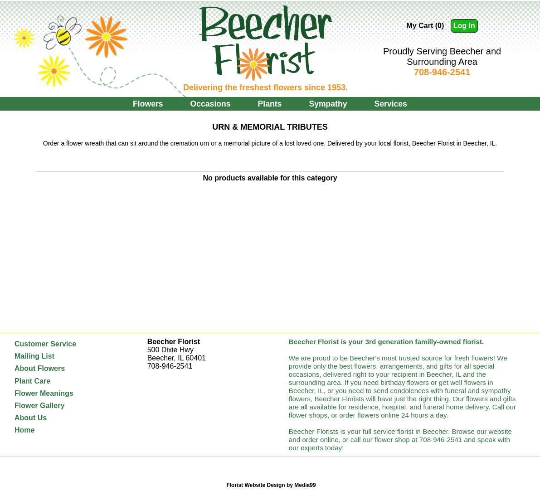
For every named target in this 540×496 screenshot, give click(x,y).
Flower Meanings (44, 393)
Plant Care (32, 381)
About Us (31, 418)
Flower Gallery (39, 405)
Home (24, 430)
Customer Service (45, 344)
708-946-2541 (442, 72)
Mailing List (34, 356)
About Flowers (40, 368)
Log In (464, 25)
